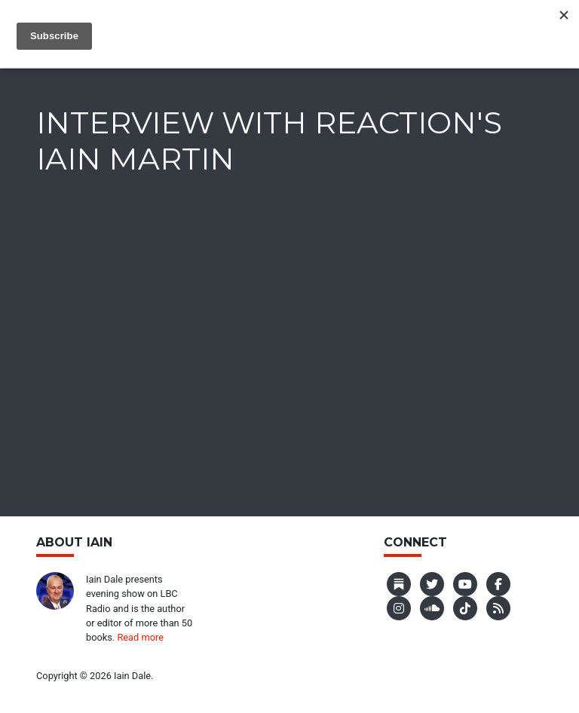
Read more (140, 637)
